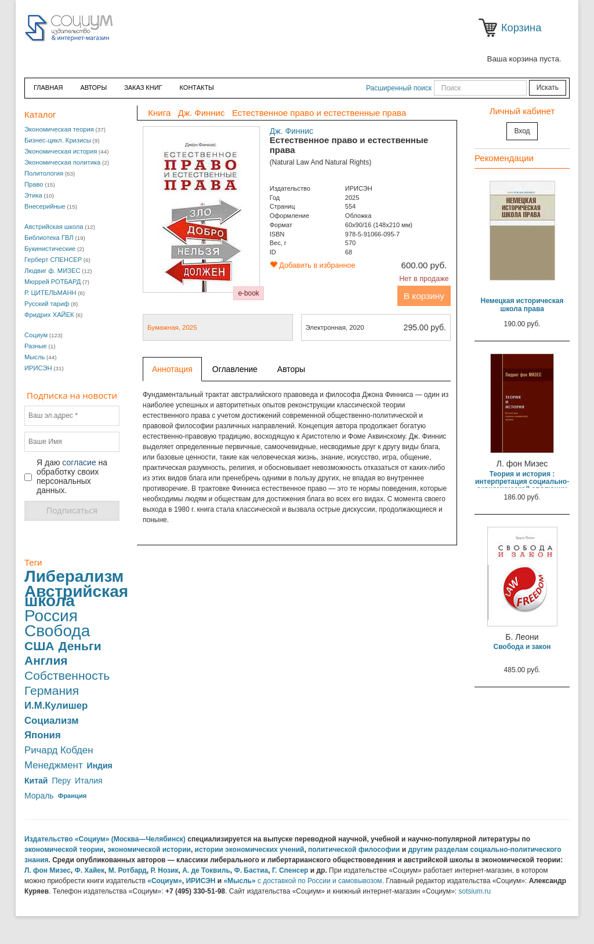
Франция (72, 795)
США (39, 646)
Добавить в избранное (313, 265)
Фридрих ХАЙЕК (49, 314)
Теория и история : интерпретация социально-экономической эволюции (522, 481)
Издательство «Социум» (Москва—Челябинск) (105, 839)
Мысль (34, 356)
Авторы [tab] (291, 369)
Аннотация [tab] (172, 369)
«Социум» (164, 881)
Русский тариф (47, 303)
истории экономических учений (250, 849)
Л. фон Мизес (47, 870)
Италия (89, 780)
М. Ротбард (127, 870)
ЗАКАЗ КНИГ (143, 87)
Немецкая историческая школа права (522, 304)
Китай (36, 780)
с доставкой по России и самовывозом (320, 881)
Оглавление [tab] (235, 369)
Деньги (79, 646)
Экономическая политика (62, 162)
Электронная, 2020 (376, 327)
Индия (100, 765)
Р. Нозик (164, 870)
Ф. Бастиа (251, 870)
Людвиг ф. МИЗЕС (52, 270)
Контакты (197, 87)
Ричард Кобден (58, 750)
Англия (46, 660)
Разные (35, 345)
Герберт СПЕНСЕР (53, 259)
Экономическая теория (59, 129)
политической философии (354, 849)
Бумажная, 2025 (172, 327)
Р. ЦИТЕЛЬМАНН (50, 292)
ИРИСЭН (38, 368)
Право (34, 184)
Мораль (39, 795)
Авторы (93, 87)
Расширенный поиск (399, 88)
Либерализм (74, 576)
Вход (522, 131)
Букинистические (49, 248)
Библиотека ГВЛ (49, 237)
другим (420, 849)
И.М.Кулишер (56, 705)
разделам (452, 849)
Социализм (51, 721)
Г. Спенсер (290, 870)
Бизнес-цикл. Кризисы (57, 140)
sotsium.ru (475, 891)
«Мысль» (239, 881)
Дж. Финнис (291, 131)
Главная (48, 87)
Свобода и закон (521, 647)
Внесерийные (45, 206)
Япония (42, 735)
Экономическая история (60, 151)
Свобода (57, 631)
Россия (51, 616)
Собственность (67, 675)
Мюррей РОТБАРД (52, 281)
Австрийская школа (54, 226)
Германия (51, 690)
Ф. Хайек (89, 870)
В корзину (424, 296)
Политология (43, 173)
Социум (36, 334)
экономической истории (149, 849)
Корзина (490, 28)
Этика (33, 195)
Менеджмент (53, 765)
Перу (61, 780)
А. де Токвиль (206, 870)
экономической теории (64, 849)
